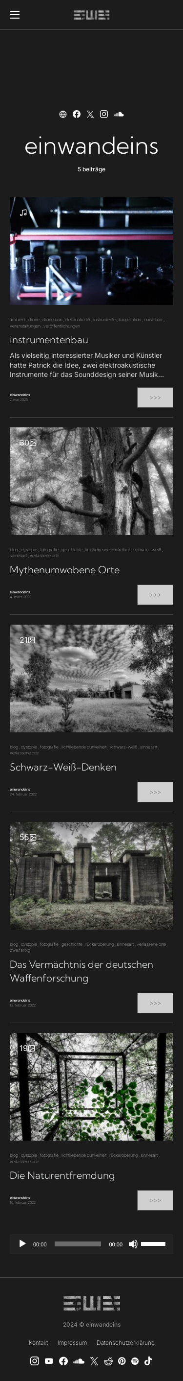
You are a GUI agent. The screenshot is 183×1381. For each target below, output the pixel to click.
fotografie (49, 549)
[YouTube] (48, 1361)
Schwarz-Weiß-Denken (63, 767)
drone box (52, 319)
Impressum (72, 1342)
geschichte (71, 549)
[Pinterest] (121, 1361)
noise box (153, 319)
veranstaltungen (25, 325)
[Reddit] (108, 1361)
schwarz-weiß (147, 549)
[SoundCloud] (78, 1361)
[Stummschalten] (133, 1244)
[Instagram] (34, 1361)
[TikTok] (148, 1361)
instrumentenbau (49, 339)
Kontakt (38, 1342)
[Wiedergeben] (22, 1244)
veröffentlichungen (61, 325)
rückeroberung (99, 944)
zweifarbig (20, 950)
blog (14, 549)
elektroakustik (77, 319)
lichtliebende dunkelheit (107, 549)
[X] (94, 1361)
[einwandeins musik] (63, 1361)
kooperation (130, 319)
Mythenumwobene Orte (65, 569)
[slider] (78, 1243)
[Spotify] (135, 1361)
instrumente (104, 319)
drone (34, 319)
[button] (15, 15)
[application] (91, 1244)
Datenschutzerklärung (126, 1342)
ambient (17, 319)
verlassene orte (44, 555)
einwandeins (20, 395)
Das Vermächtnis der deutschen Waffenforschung (81, 971)
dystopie (29, 549)
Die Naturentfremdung (62, 1175)
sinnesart (18, 555)
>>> (155, 397)
